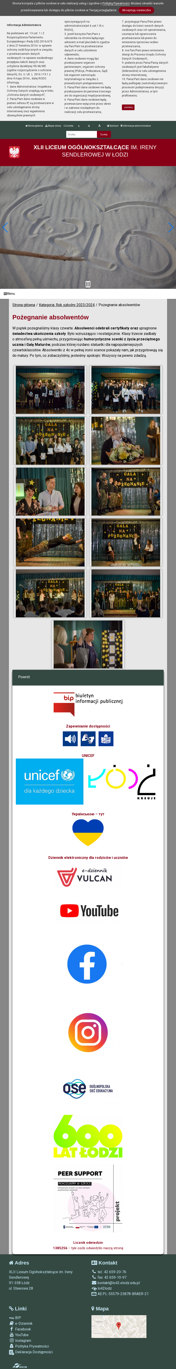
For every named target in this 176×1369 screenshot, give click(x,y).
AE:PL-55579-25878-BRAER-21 (120, 1294)
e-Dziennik (21, 1323)
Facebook (20, 1329)
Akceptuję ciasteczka (136, 10)
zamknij (128, 107)
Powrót (24, 677)
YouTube (19, 1334)
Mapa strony (53, 126)
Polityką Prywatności (115, 3)
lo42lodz (101, 1288)
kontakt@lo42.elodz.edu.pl (115, 1283)
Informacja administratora (136, 126)
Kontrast (112, 126)
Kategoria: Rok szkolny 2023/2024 (67, 305)
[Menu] (88, 294)
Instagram (20, 1340)
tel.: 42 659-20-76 (108, 1272)
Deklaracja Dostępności (31, 1352)
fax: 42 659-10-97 (108, 1277)
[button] (5, 227)
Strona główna (34, 126)
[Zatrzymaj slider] (88, 284)
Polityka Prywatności (29, 1346)
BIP (15, 1318)
